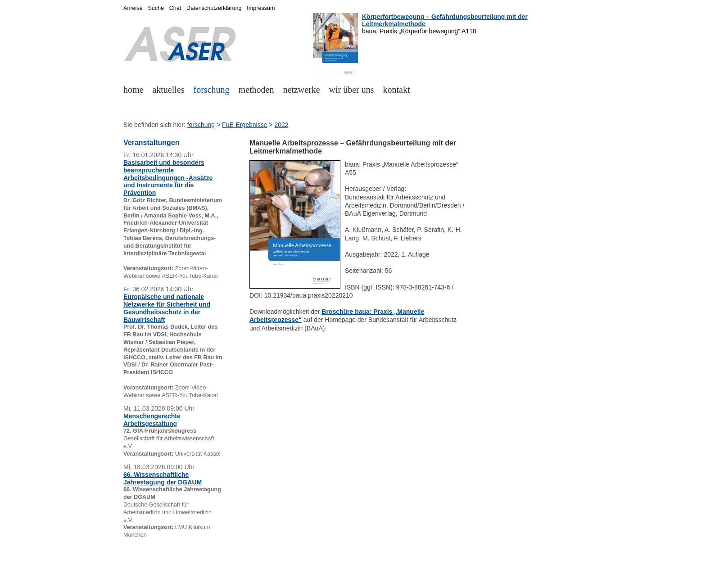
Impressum (261, 8)
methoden (256, 90)
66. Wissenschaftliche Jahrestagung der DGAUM (162, 478)
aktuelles (168, 90)
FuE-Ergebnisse (244, 124)
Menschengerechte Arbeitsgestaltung (152, 419)
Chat (175, 8)
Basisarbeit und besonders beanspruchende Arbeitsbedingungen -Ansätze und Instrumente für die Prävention (168, 177)
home (133, 90)
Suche (156, 8)
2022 (281, 124)
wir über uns (351, 90)
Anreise (133, 8)
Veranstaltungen (151, 142)
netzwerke (301, 90)
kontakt (396, 90)
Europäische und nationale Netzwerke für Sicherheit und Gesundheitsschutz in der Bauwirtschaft (166, 308)
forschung (212, 90)
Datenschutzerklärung (214, 8)
